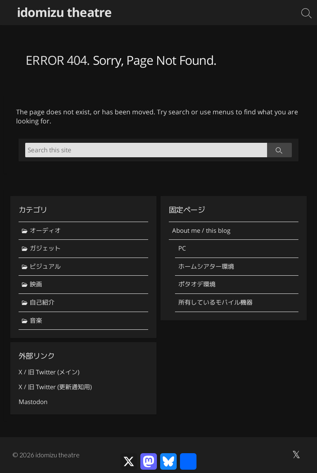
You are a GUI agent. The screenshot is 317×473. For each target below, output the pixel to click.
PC (182, 248)
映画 (36, 284)
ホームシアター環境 (206, 266)
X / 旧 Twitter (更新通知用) (55, 387)
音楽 (36, 320)
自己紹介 (42, 302)
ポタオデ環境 (196, 284)
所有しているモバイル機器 (215, 302)
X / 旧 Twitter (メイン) (49, 372)
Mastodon (33, 401)
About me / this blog (201, 230)
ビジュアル (45, 266)
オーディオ (45, 230)
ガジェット (45, 248)
